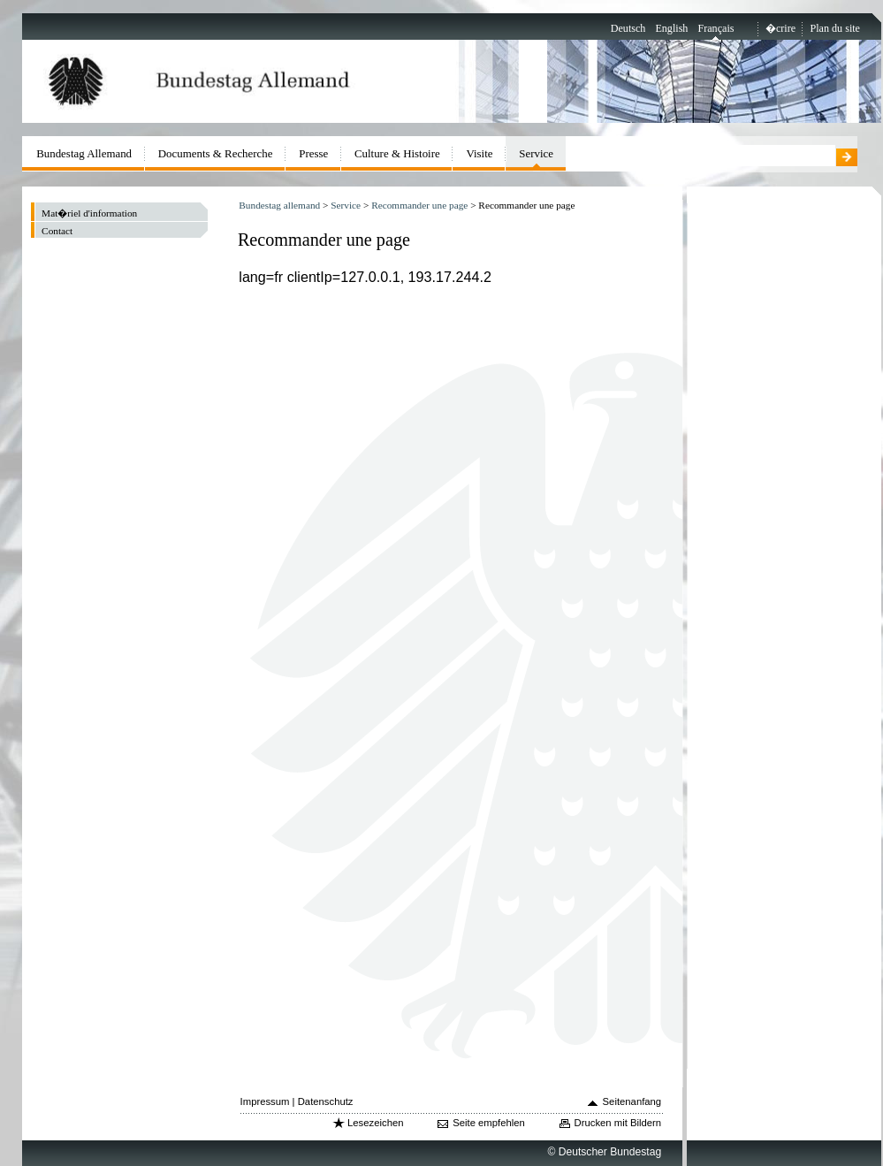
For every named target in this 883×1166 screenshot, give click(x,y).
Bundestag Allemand (84, 153)
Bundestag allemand (279, 205)
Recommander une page (419, 205)
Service (346, 205)
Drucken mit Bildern (618, 1122)
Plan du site (835, 28)
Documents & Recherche (215, 153)
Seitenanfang (632, 1101)
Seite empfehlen (489, 1122)
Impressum (265, 1101)
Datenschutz (326, 1101)
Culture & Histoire (397, 153)
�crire (780, 28)
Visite (479, 153)
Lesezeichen (375, 1122)
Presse (313, 153)
